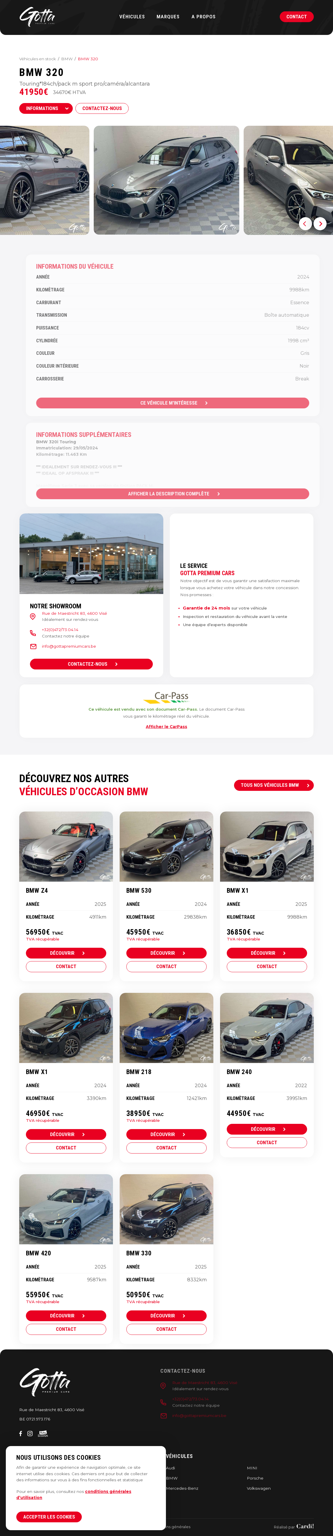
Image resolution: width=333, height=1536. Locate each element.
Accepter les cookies (49, 1517)
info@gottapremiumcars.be (63, 646)
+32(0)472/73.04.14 (54, 629)
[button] (305, 223)
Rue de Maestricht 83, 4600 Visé (68, 613)
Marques (168, 17)
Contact (296, 17)
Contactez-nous (102, 108)
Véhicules (132, 17)
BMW (67, 58)
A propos (204, 17)
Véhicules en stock (37, 58)
